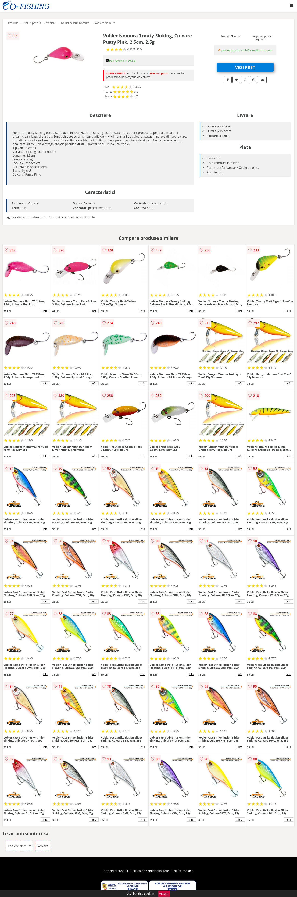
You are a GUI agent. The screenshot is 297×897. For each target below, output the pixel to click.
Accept (164, 893)
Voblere (51, 23)
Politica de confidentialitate (150, 871)
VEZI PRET (245, 67)
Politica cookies (182, 871)
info (45, 310)
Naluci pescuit (32, 23)
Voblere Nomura (105, 23)
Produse (13, 23)
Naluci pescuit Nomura (75, 23)
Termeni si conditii (115, 871)
